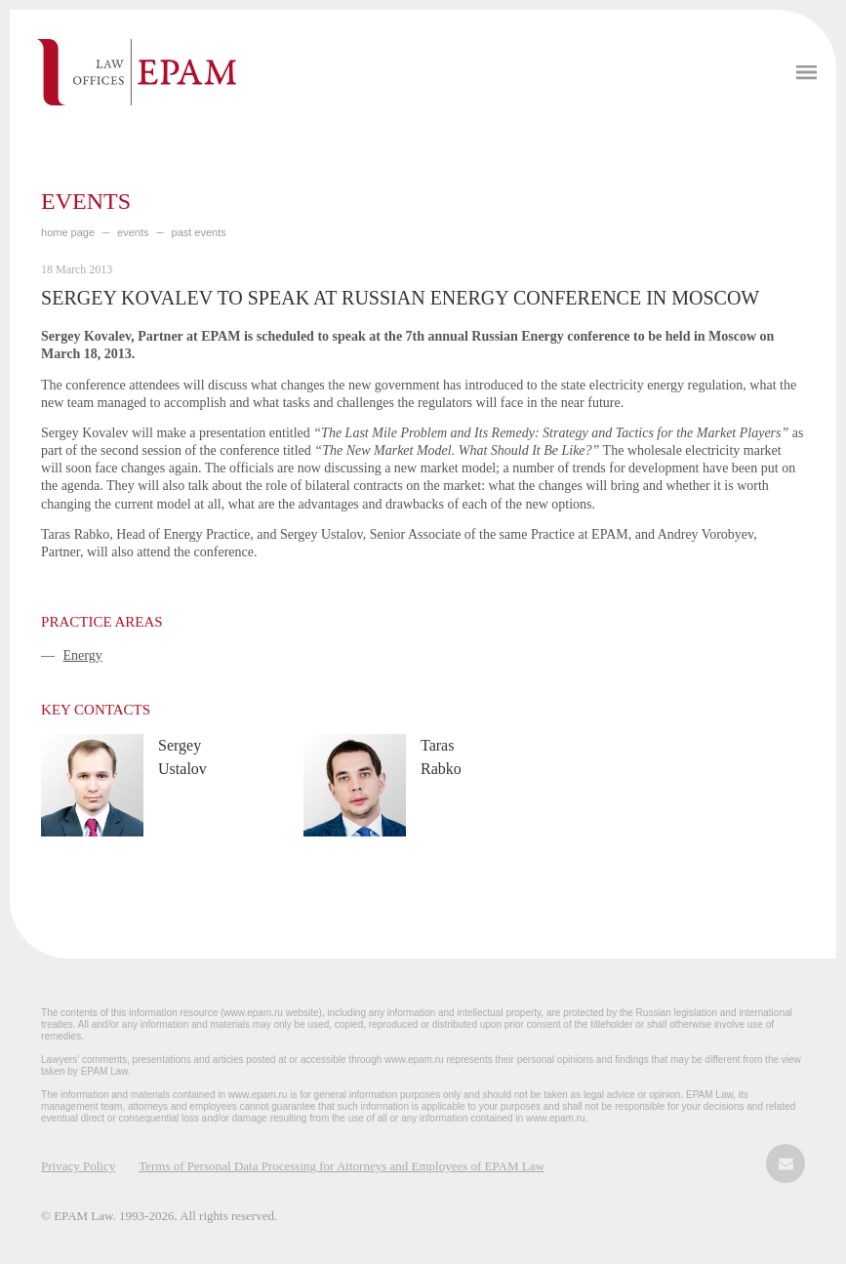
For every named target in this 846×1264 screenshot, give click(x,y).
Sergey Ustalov (182, 757)
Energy (82, 655)
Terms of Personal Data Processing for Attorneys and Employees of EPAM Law (341, 1166)
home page (68, 232)
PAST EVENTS (199, 232)
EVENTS (132, 232)
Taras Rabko (441, 757)
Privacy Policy (78, 1166)
